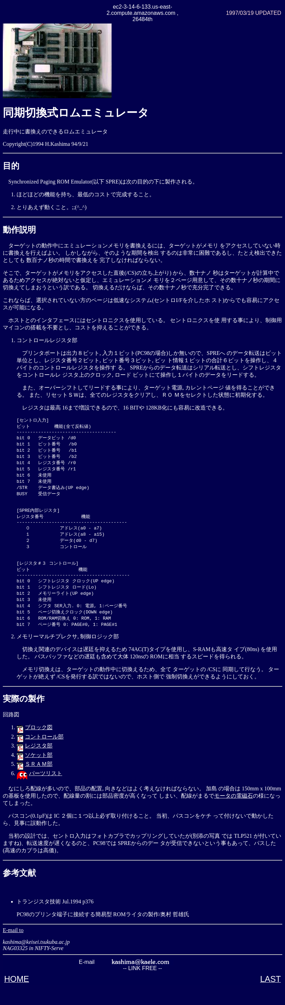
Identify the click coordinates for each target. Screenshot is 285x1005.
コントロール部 (44, 754)
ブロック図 (39, 744)
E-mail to (13, 947)
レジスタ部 (39, 763)
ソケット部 (39, 772)
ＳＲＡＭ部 (39, 781)
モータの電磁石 (233, 813)
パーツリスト (45, 790)
